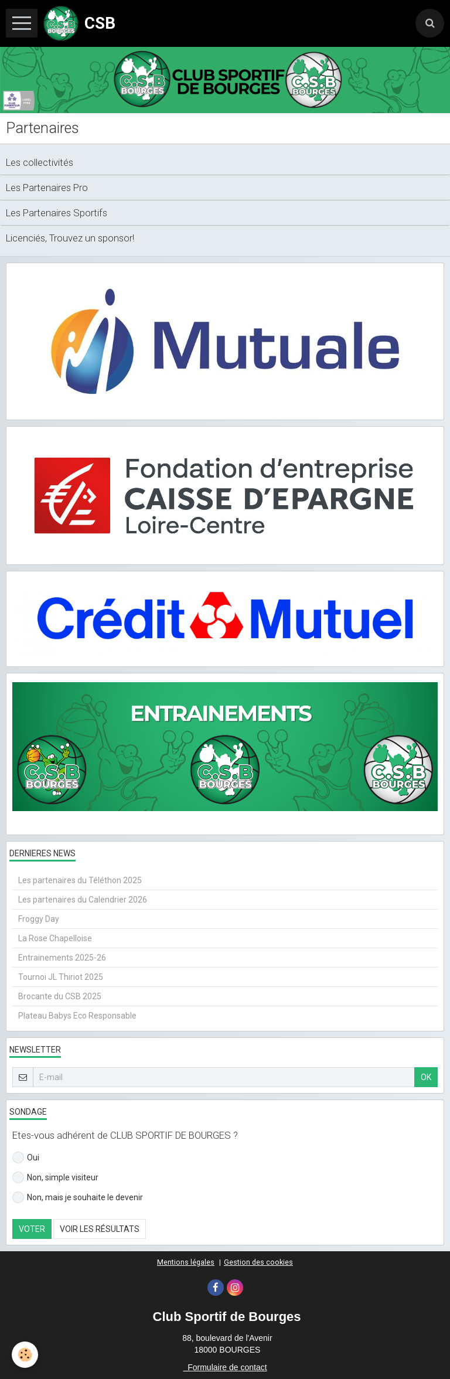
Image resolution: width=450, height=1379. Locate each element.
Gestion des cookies (258, 1262)
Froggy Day (38, 919)
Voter (32, 1229)
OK (426, 1077)
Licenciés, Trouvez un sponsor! (70, 238)
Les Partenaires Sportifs (56, 213)
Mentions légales (185, 1262)
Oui (25, 1157)
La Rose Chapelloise (55, 938)
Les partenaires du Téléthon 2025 (80, 880)
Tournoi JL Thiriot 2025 (60, 977)
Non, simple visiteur (55, 1177)
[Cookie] (25, 1354)
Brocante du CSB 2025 (59, 996)
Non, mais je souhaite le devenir (77, 1197)
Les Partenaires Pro (47, 187)
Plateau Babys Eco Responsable (77, 1015)
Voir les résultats (99, 1229)
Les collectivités (39, 162)
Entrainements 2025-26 (62, 957)
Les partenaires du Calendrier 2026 (82, 899)
